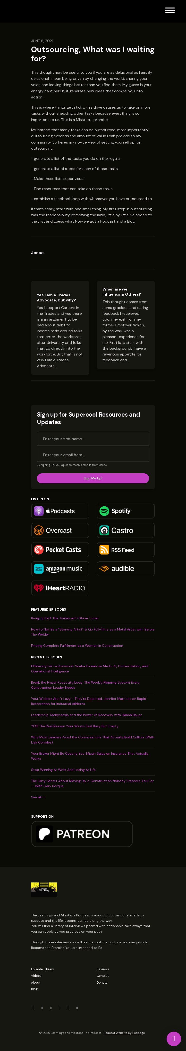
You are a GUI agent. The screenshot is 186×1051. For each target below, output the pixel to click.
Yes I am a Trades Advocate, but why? (56, 297)
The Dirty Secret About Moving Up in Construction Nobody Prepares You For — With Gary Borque (92, 783)
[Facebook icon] (42, 1008)
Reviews (103, 969)
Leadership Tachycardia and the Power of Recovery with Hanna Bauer (86, 715)
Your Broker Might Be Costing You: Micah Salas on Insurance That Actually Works (90, 756)
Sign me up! (93, 478)
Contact (103, 976)
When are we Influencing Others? (121, 292)
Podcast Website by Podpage (124, 1033)
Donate (102, 982)
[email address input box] (93, 455)
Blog (34, 989)
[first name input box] (93, 439)
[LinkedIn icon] (51, 1008)
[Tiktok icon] (77, 1008)
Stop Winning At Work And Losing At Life (63, 770)
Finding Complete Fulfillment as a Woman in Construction (77, 645)
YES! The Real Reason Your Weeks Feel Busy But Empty (74, 726)
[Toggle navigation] (169, 11)
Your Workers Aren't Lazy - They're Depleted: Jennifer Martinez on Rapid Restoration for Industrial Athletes (88, 701)
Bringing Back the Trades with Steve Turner (65, 618)
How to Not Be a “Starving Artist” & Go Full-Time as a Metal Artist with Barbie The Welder (92, 632)
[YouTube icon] (68, 1008)
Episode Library (42, 969)
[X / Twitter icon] (33, 1008)
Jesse (37, 253)
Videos (36, 976)
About (35, 982)
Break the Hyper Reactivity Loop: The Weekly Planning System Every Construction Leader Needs (85, 685)
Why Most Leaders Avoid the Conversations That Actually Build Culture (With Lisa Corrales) (92, 739)
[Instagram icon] (59, 1008)
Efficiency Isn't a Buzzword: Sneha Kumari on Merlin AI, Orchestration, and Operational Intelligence (89, 668)
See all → (38, 797)
